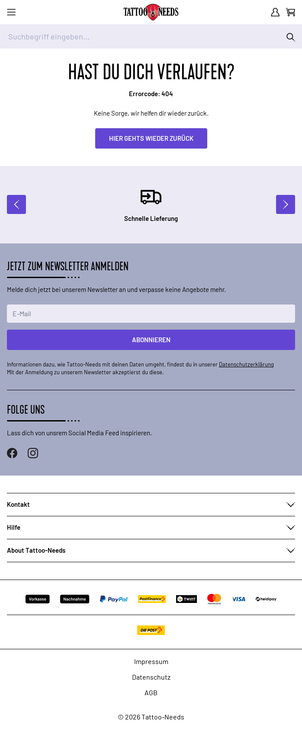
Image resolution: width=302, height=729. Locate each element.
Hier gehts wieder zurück (151, 138)
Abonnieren (151, 339)
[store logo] (151, 12)
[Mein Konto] (275, 12)
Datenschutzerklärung (246, 364)
